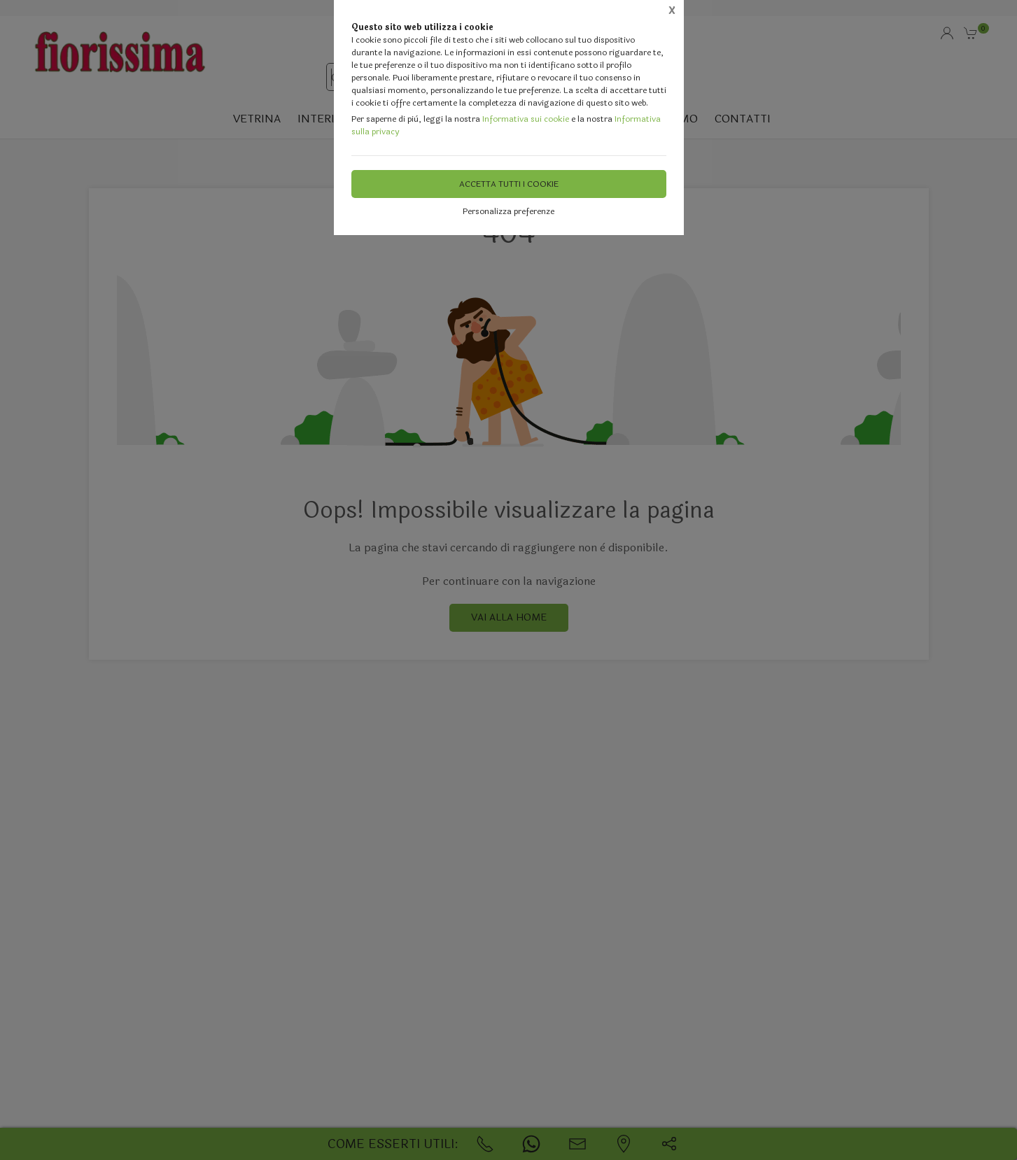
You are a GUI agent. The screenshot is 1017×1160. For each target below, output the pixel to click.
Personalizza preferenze (508, 211)
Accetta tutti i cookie (509, 184)
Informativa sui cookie (525, 119)
